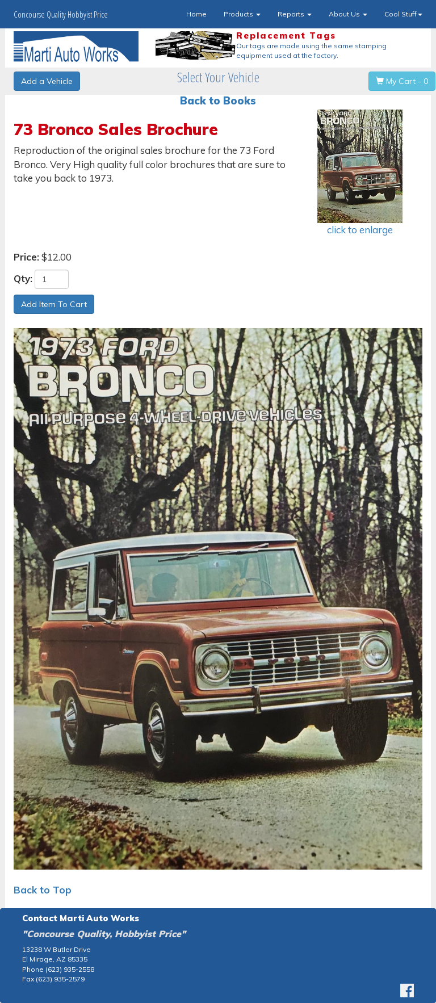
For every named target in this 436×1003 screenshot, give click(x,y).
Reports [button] (295, 14)
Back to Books (218, 100)
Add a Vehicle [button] (47, 81)
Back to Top (43, 890)
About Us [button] (348, 14)
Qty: (23, 278)
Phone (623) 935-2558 (58, 969)
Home (196, 14)
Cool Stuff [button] (403, 14)
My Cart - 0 (402, 81)
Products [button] (242, 14)
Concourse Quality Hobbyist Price (61, 14)
